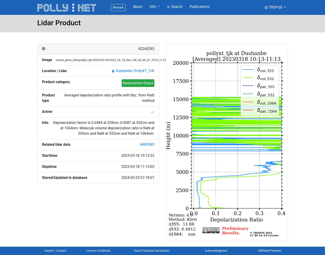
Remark (118, 7)
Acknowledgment (216, 250)
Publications (199, 7)
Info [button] (153, 7)
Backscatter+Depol (138, 83)
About (138, 7)
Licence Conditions (98, 250)
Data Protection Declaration (151, 250)
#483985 (147, 144)
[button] (275, 7)
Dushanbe (121, 71)
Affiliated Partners (269, 250)
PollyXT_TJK (144, 71)
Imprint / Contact (55, 250)
